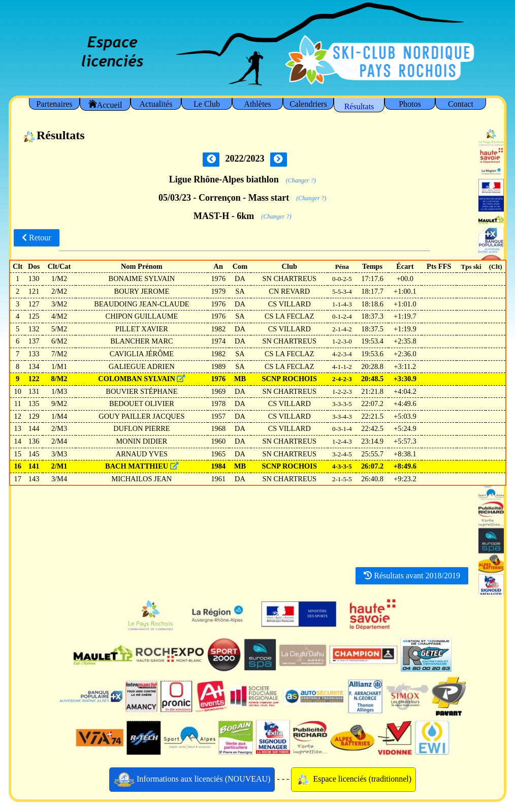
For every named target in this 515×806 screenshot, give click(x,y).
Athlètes (257, 104)
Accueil (105, 104)
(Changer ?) (301, 180)
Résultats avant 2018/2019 (412, 575)
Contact (460, 104)
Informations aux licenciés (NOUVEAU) (192, 779)
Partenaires (54, 104)
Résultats (359, 106)
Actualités (156, 104)
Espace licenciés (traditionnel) (353, 779)
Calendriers (308, 104)
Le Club (207, 104)
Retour (36, 237)
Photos (410, 104)
